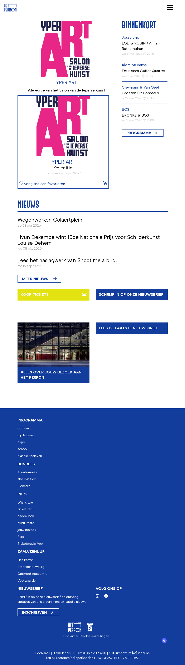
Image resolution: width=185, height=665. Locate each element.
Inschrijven (37, 612)
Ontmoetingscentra (32, 574)
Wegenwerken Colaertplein (50, 220)
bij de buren (26, 435)
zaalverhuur (31, 551)
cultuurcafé (26, 523)
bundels (26, 464)
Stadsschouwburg (31, 567)
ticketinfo (25, 509)
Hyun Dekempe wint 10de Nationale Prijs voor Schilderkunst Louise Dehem (89, 240)
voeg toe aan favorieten (42, 184)
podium (23, 428)
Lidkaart (24, 486)
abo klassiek (27, 479)
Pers (21, 537)
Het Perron (26, 560)
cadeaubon (26, 516)
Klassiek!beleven (30, 456)
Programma (138, 133)
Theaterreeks (27, 472)
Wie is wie (25, 502)
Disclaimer (70, 636)
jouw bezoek (27, 530)
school (23, 449)
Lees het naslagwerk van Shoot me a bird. (67, 260)
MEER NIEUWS (39, 279)
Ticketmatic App (30, 544)
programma (30, 420)
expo (21, 442)
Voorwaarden (27, 581)
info (22, 494)
